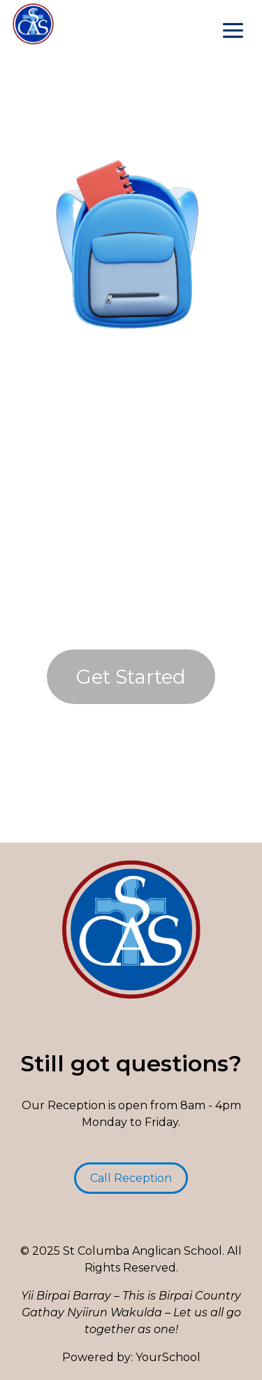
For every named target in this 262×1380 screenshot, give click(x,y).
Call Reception (131, 1178)
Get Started (131, 677)
